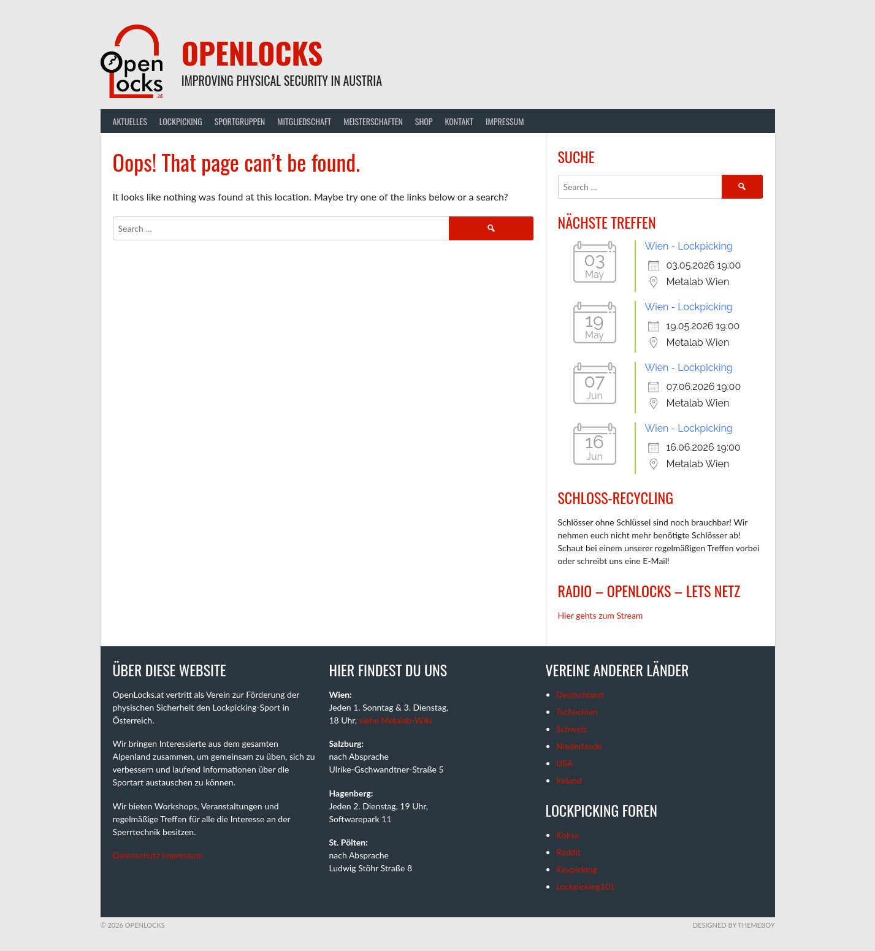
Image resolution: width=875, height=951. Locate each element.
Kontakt (459, 121)
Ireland (569, 780)
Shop (424, 121)
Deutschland (579, 694)
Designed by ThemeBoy (734, 925)
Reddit (568, 852)
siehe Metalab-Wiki (395, 720)
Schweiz (571, 729)
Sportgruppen (240, 121)
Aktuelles (130, 121)
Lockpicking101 (585, 886)
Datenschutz (136, 855)
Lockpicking (180, 121)
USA (564, 763)
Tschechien (577, 711)
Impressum (505, 121)
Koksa (567, 835)
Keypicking (576, 869)
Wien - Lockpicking (689, 246)
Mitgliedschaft (304, 121)
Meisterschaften (373, 121)
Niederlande (579, 746)
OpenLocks (252, 52)
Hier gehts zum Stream (600, 615)
